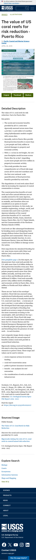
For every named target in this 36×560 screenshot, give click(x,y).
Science (6, 490)
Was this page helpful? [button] (18, 558)
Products (7, 495)
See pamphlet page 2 (10, 260)
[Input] (22, 8)
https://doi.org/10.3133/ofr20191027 (17, 405)
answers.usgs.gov (8, 553)
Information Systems (10, 475)
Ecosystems (6, 472)
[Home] (7, 10)
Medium (28, 95)
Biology (4, 465)
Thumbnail (17, 95)
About (5, 510)
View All (5, 482)
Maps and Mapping (9, 478)
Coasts (4, 468)
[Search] (27, 8)
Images (4, 14)
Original (6, 95)
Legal (5, 516)
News (5, 500)
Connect (7, 505)
